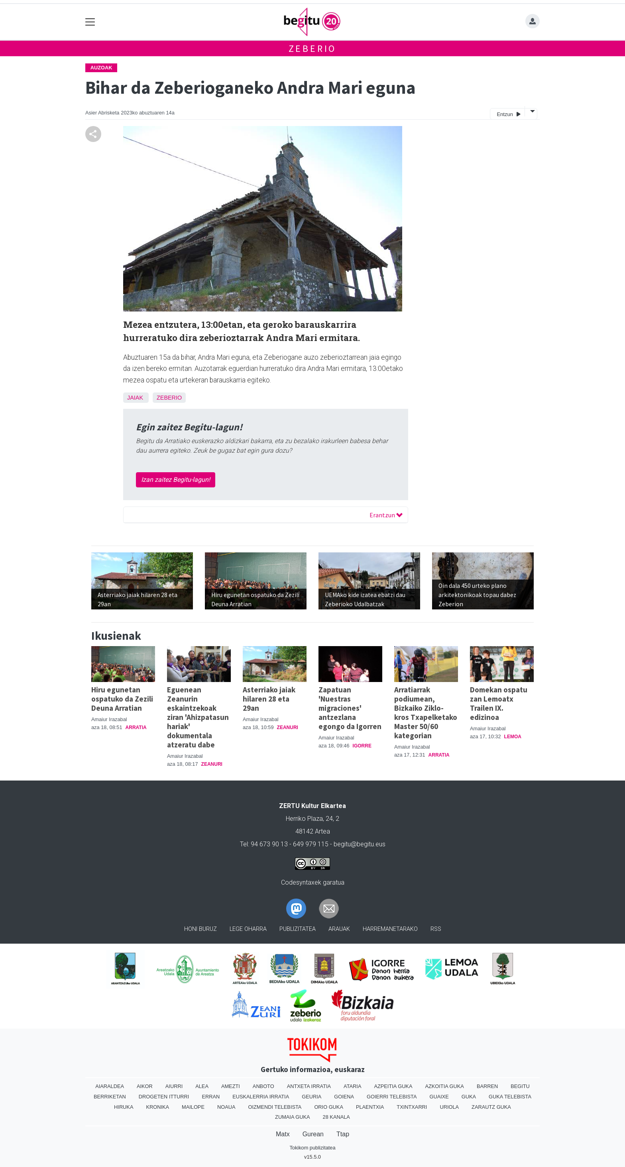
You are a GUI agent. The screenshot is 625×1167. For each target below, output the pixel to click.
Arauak (339, 929)
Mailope (193, 1107)
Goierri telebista (392, 1097)
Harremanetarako (390, 929)
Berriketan (110, 1097)
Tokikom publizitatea (312, 1148)
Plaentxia (370, 1107)
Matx (283, 1134)
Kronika (157, 1107)
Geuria (311, 1097)
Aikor (145, 1086)
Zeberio (313, 48)
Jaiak (135, 397)
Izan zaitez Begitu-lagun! (175, 479)
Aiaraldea (109, 1086)
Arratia (136, 727)
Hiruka (123, 1107)
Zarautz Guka (491, 1107)
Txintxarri (412, 1107)
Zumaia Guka (292, 1117)
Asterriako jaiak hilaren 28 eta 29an (269, 699)
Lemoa (512, 736)
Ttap (342, 1134)
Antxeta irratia (309, 1086)
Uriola (449, 1107)
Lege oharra (248, 929)
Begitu (520, 1086)
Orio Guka (328, 1107)
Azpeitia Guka (393, 1086)
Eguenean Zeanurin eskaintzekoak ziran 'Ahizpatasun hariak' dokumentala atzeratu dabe (198, 717)
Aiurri (174, 1086)
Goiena (344, 1097)
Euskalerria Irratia (260, 1097)
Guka (469, 1097)
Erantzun (386, 515)
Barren (487, 1086)
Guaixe (438, 1097)
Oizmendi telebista (274, 1107)
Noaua (226, 1107)
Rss (435, 929)
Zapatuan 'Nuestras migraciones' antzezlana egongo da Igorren (349, 708)
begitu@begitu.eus (359, 844)
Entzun (508, 113)
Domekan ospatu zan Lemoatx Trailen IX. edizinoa (498, 703)
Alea (201, 1086)
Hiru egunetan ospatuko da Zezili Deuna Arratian (122, 699)
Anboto (263, 1086)
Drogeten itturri (164, 1097)
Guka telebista (510, 1097)
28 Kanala (336, 1117)
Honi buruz (200, 929)
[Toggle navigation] (90, 22)
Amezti (230, 1086)
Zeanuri (211, 764)
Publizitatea (297, 929)
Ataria (352, 1086)
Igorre (362, 746)
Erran (211, 1097)
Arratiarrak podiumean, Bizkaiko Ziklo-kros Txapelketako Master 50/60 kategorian (425, 712)
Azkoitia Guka (444, 1086)
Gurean (313, 1134)
